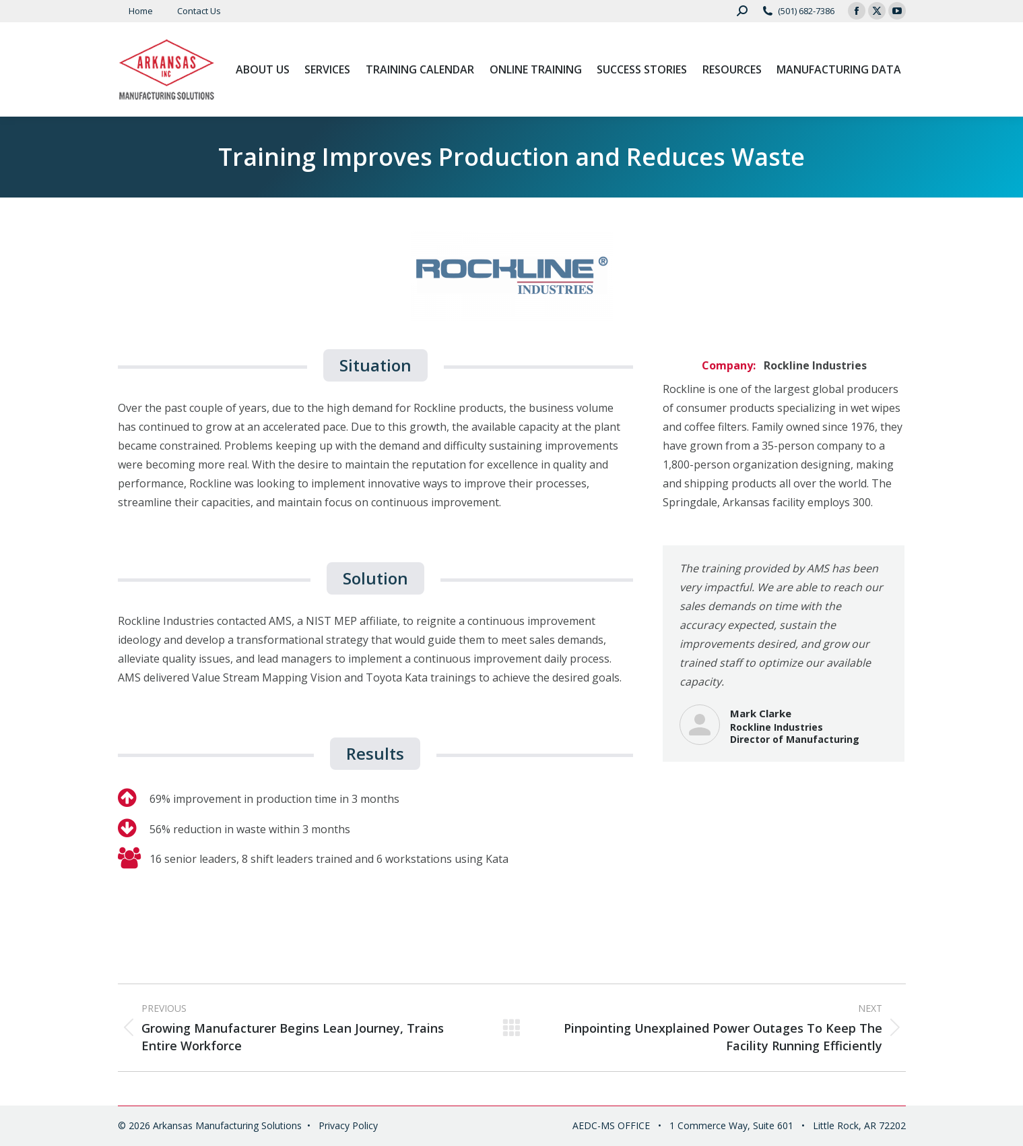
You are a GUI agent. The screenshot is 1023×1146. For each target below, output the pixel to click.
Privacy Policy (348, 1125)
